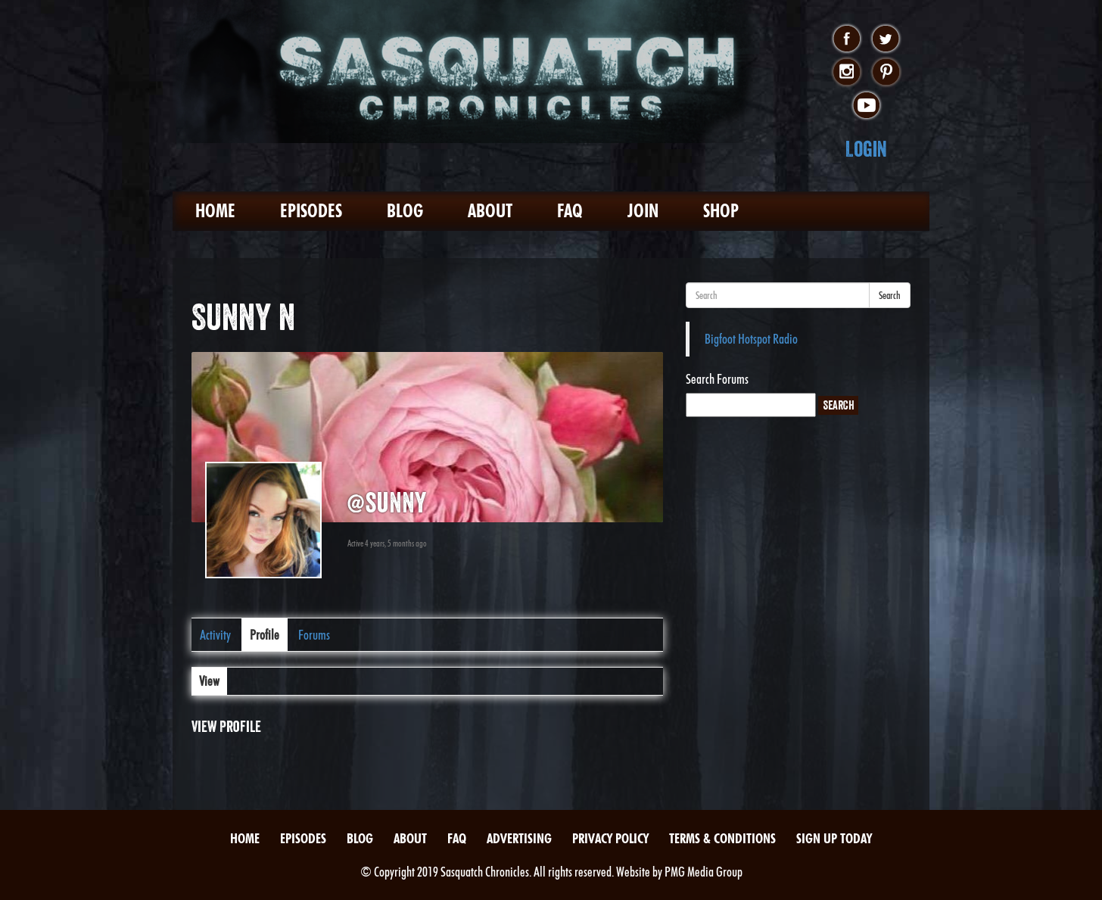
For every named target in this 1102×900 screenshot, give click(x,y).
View (209, 681)
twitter (886, 39)
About (490, 211)
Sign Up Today (834, 838)
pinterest (886, 72)
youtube (866, 106)
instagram (846, 72)
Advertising (519, 838)
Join (642, 211)
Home (215, 211)
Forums (314, 635)
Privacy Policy (610, 838)
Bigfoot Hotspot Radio (751, 339)
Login (866, 148)
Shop (721, 211)
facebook (846, 39)
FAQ (570, 211)
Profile (264, 635)
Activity (215, 635)
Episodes (311, 211)
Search (890, 295)
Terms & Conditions (722, 838)
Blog (405, 211)
